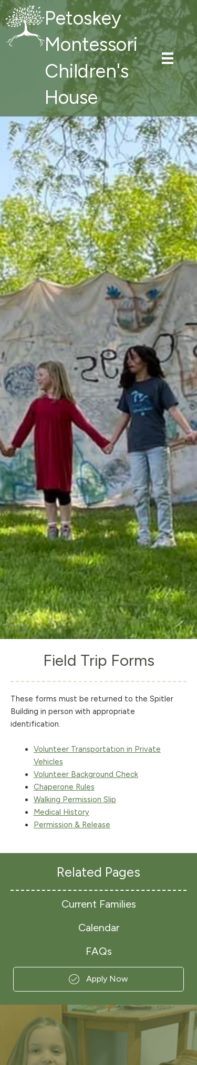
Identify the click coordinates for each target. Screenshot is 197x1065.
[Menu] (167, 58)
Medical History (61, 812)
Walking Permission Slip (75, 799)
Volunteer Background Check (86, 774)
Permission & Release (72, 824)
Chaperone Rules (64, 787)
